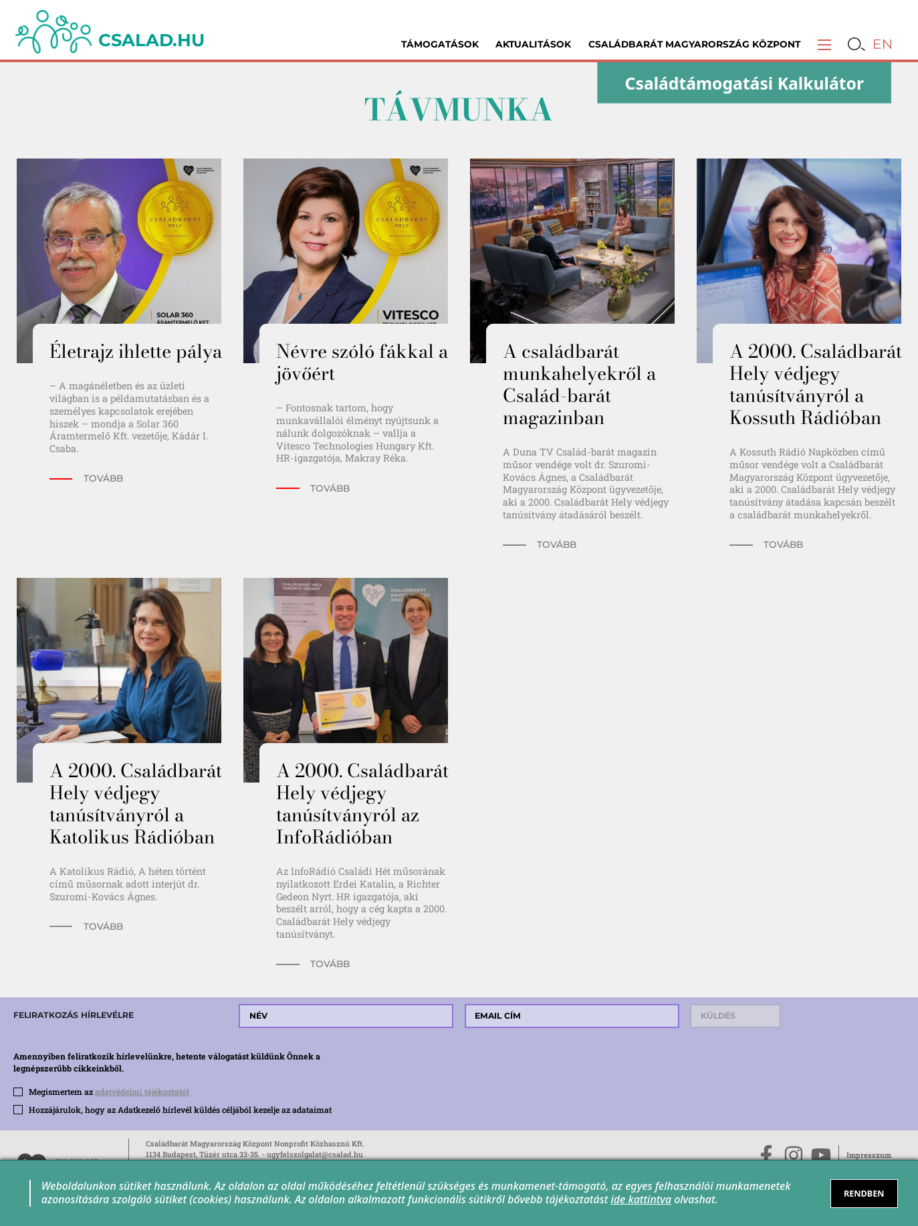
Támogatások (440, 44)
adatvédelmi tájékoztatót (142, 1091)
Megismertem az (109, 1091)
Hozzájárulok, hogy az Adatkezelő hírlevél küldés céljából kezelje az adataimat (180, 1109)
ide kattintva (641, 1199)
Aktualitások (533, 44)
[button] (824, 44)
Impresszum (868, 1155)
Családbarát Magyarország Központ (694, 44)
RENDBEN (864, 1193)
